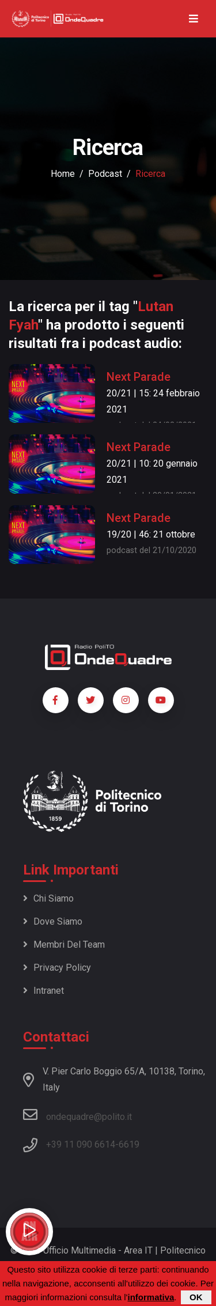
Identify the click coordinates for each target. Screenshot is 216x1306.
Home (63, 173)
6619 (129, 1144)
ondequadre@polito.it (77, 1114)
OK (196, 1298)
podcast (105, 173)
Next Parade (138, 377)
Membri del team (64, 944)
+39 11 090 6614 (80, 1144)
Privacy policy (57, 967)
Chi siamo (48, 898)
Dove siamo (52, 921)
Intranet (43, 990)
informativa (150, 1298)
